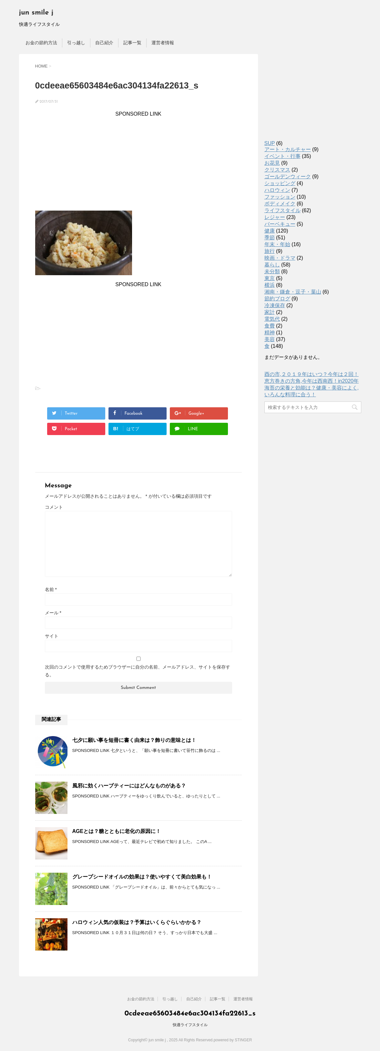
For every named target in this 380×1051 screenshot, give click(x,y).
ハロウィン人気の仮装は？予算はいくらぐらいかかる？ (136, 922)
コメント (54, 507)
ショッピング (279, 183)
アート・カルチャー (287, 149)
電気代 (272, 319)
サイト (51, 636)
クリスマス (277, 169)
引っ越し (76, 42)
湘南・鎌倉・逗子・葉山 (292, 292)
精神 (269, 332)
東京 (269, 278)
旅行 (269, 251)
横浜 (269, 285)
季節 (269, 237)
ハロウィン (277, 190)
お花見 (272, 163)
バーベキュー (279, 224)
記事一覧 (132, 42)
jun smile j (36, 12)
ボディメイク (279, 203)
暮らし (272, 264)
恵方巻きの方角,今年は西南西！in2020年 (311, 381)
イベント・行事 (282, 156)
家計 (269, 312)
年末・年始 (277, 244)
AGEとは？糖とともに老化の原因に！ (116, 831)
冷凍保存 (274, 305)
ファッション (279, 197)
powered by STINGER (233, 1040)
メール (53, 612)
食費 (269, 325)
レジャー (274, 217)
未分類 (272, 271)
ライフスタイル (282, 210)
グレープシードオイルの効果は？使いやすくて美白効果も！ (142, 876)
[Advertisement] (138, 162)
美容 (269, 339)
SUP (269, 143)
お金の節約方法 (41, 42)
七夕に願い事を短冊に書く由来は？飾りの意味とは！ (134, 740)
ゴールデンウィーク (287, 176)
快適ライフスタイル (190, 1025)
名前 (51, 589)
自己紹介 (104, 42)
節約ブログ (277, 298)
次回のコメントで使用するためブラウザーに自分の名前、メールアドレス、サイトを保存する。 (137, 670)
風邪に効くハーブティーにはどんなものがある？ (129, 785)
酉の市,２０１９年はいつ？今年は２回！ (311, 374)
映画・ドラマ (279, 258)
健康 (269, 231)
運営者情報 (162, 42)
